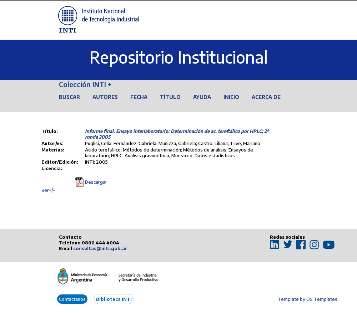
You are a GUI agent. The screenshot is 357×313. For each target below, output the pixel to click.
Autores (105, 97)
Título (170, 97)
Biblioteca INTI (114, 299)
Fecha (138, 97)
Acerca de (266, 97)
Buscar (69, 97)
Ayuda (202, 97)
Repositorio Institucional (178, 57)
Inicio (231, 97)
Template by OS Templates (307, 299)
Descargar (96, 182)
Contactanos (72, 299)
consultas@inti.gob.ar (100, 248)
